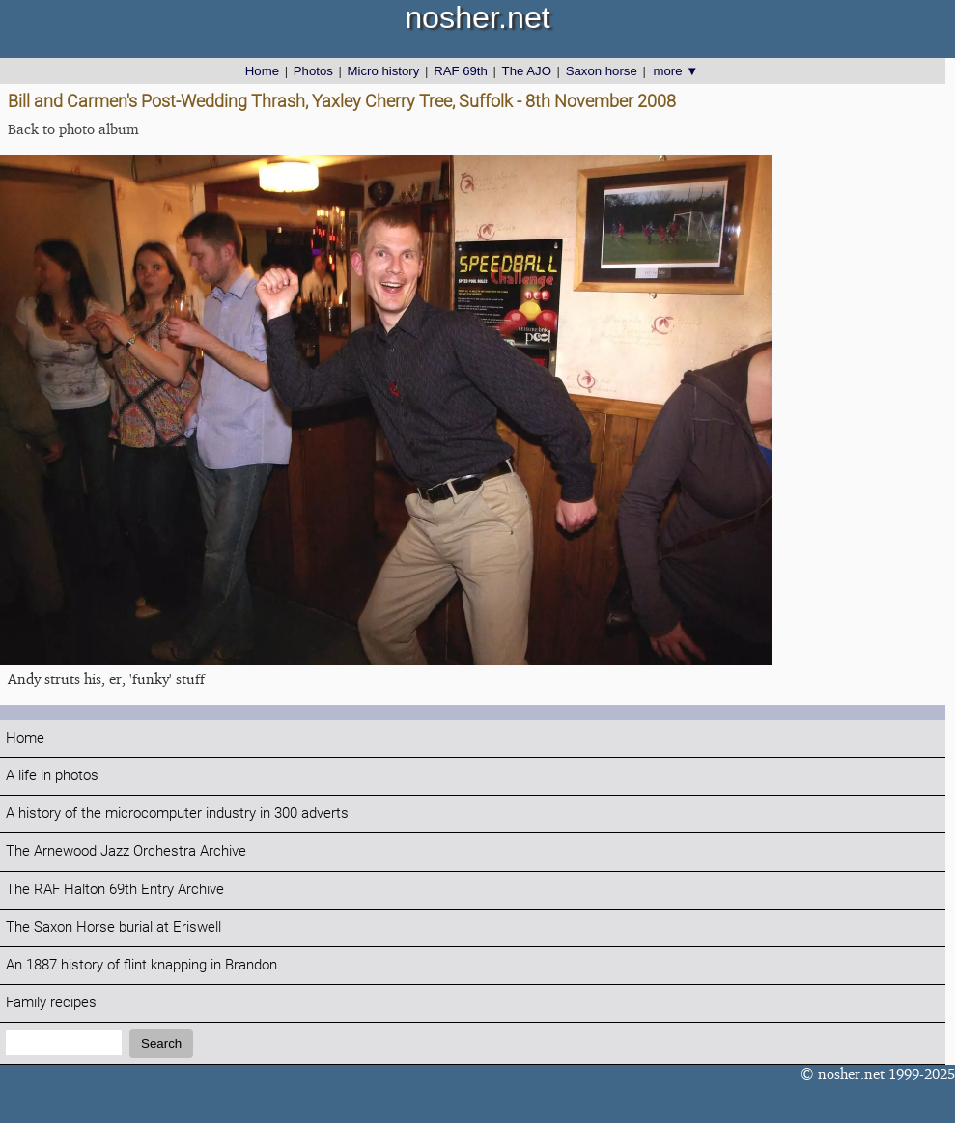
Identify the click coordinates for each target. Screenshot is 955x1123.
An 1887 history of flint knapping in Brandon (141, 965)
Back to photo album (73, 129)
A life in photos (52, 776)
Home (262, 71)
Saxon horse (601, 71)
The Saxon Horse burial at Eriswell (113, 927)
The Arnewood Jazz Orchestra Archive (126, 851)
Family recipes (51, 1003)
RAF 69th (461, 71)
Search (161, 1043)
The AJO (526, 71)
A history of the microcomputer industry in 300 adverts (177, 813)
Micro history (384, 71)
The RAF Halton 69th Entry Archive (115, 890)
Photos (313, 71)
